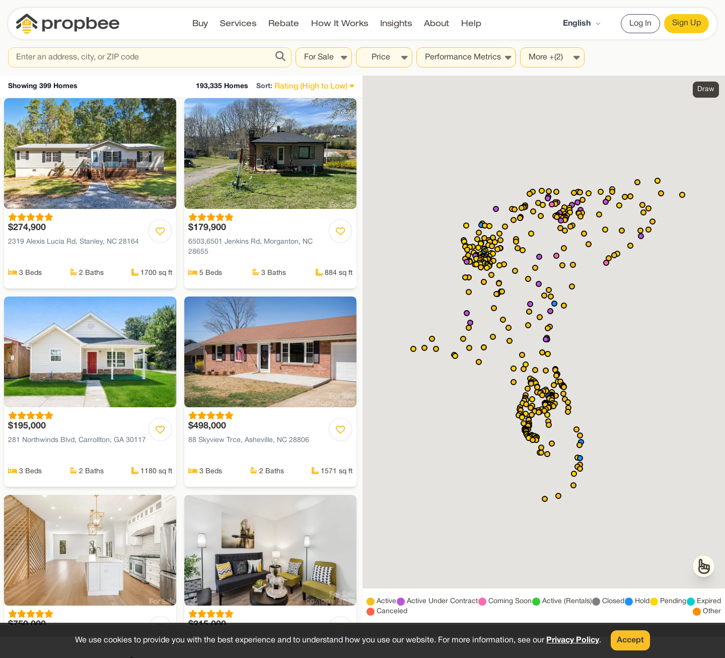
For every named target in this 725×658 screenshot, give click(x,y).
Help (471, 23)
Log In (640, 23)
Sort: (264, 86)
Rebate (283, 23)
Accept (630, 640)
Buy (200, 23)
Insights (396, 23)
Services (238, 23)
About (436, 23)
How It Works (339, 23)
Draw (705, 89)
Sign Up (686, 23)
